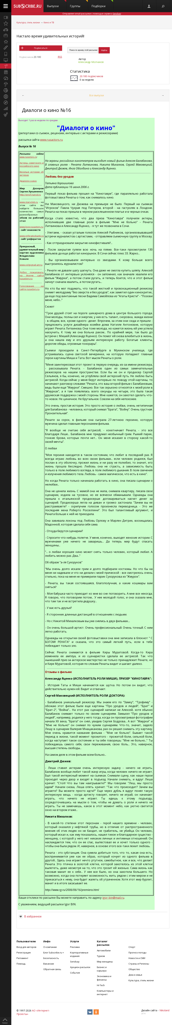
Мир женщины (105, 961)
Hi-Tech (101, 985)
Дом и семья (135, 974)
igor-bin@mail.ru (113, 898)
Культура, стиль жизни (28, 22)
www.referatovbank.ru (32, 235)
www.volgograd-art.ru (31, 264)
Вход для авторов (26, 947)
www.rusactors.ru (51, 140)
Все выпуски (96, 95)
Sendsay (74, 961)
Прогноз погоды (137, 952)
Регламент (22, 958)
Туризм (101, 956)
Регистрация (24, 952)
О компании (50, 947)
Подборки (102, 4)
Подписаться (40, 48)
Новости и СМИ (137, 958)
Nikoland (164, 1010)
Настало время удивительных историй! (50, 36)
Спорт (132, 947)
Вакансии (48, 963)
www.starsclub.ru (29, 202)
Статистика (80, 71)
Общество (134, 969)
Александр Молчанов (91, 62)
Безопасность (51, 958)
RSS (60, 56)
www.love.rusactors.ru (31, 226)
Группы (79, 4)
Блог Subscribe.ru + (53, 952)
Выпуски (56, 4)
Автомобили (104, 950)
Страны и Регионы (139, 963)
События (75, 972)
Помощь (21, 963)
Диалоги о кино (28, 180)
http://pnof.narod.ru (30, 194)
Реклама (75, 947)
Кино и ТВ (49, 22)
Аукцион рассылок (80, 967)
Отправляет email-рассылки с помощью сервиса (91, 13)
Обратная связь (52, 969)
